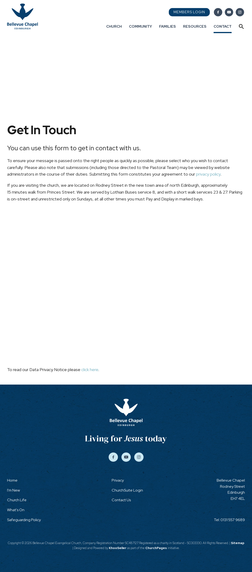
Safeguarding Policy (24, 519)
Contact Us (121, 499)
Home (12, 480)
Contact (223, 26)
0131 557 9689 (232, 519)
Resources (194, 26)
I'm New (13, 490)
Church (114, 26)
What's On (15, 509)
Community (140, 26)
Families (167, 26)
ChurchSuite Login (127, 490)
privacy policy (208, 174)
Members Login (189, 12)
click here (89, 369)
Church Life (17, 499)
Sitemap (237, 543)
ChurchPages (156, 548)
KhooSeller (117, 548)
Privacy (118, 480)
